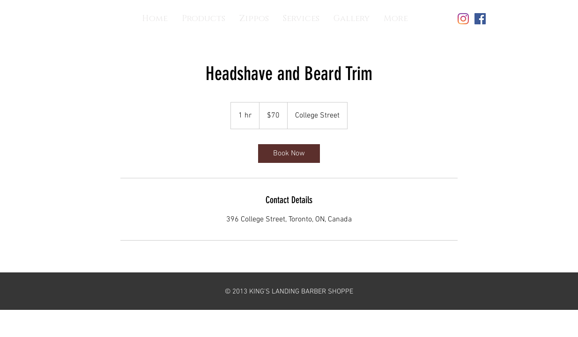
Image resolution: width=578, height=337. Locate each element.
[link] (289, 153)
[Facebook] (480, 18)
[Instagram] (463, 18)
